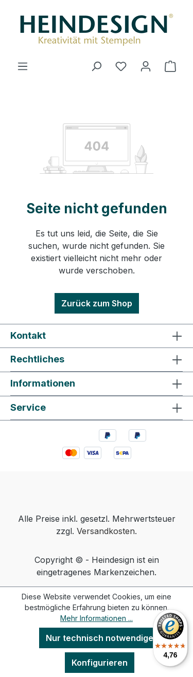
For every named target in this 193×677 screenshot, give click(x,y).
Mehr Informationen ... (96, 618)
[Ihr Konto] (145, 66)
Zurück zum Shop (96, 303)
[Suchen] (96, 66)
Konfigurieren (100, 662)
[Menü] (22, 66)
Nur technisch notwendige (99, 638)
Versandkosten (106, 531)
